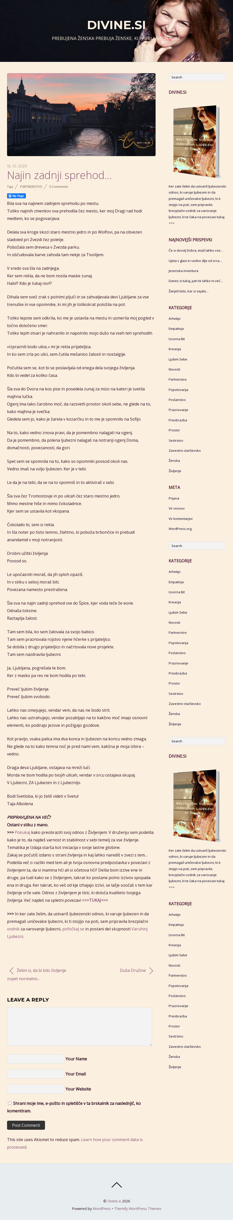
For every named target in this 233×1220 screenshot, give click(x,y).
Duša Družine (136, 971)
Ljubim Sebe (178, 359)
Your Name (76, 1059)
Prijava (174, 498)
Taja (10, 186)
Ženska (174, 460)
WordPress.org (180, 528)
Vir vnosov (177, 508)
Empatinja (176, 328)
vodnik (13, 929)
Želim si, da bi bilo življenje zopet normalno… (36, 974)
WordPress (102, 1208)
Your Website (78, 1089)
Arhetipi (174, 318)
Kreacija (175, 349)
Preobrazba (178, 420)
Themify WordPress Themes (137, 1208)
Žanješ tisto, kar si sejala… (189, 291)
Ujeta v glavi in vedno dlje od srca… (195, 260)
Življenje (175, 471)
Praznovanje (178, 410)
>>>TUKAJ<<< (95, 900)
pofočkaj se (73, 929)
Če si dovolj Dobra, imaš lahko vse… (196, 250)
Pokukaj (22, 832)
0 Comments (58, 186)
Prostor (174, 430)
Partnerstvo (31, 186)
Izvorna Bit (177, 339)
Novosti (174, 369)
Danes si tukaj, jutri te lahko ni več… (196, 281)
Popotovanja (178, 389)
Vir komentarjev (181, 518)
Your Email (76, 1074)
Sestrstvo (176, 440)
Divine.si (114, 1201)
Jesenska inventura (183, 270)
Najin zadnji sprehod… (59, 175)
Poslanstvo (177, 399)
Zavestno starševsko (185, 450)
